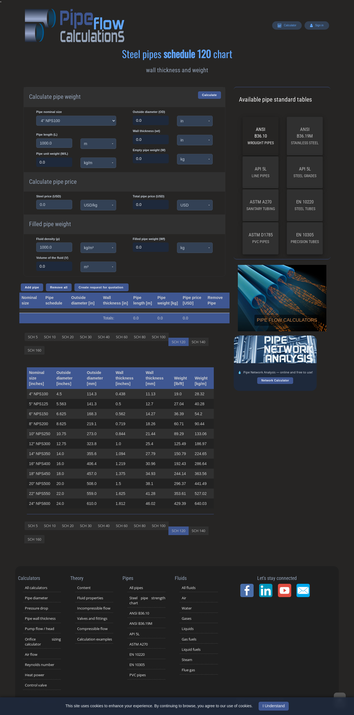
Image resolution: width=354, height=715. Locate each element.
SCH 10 (50, 336)
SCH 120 (178, 341)
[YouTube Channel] (286, 590)
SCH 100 (158, 336)
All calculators (36, 587)
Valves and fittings (92, 618)
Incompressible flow (93, 608)
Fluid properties (90, 597)
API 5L (260, 172)
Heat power (34, 674)
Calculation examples (94, 639)
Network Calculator (275, 380)
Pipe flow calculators (287, 320)
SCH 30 (86, 336)
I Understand (273, 706)
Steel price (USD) (48, 196)
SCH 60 (121, 336)
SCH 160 (34, 350)
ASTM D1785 (261, 238)
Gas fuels (189, 639)
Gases (186, 618)
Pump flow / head (39, 628)
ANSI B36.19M (305, 136)
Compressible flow (92, 628)
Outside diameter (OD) (149, 111)
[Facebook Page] (248, 590)
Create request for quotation (101, 287)
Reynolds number (39, 664)
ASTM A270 (260, 205)
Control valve (36, 685)
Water (187, 608)
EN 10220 (305, 205)
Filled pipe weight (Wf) (149, 239)
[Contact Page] (304, 590)
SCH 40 (104, 336)
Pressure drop (36, 608)
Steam (187, 659)
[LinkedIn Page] (267, 590)
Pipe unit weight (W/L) (52, 153)
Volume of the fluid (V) (52, 257)
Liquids (188, 628)
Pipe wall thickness (40, 618)
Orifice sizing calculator (43, 642)
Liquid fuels (191, 649)
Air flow (31, 654)
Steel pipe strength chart (147, 600)
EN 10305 (305, 238)
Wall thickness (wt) (146, 131)
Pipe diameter (36, 597)
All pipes (136, 587)
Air (184, 597)
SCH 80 (139, 336)
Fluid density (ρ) (48, 239)
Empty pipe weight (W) (149, 150)
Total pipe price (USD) (148, 196)
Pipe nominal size (49, 111)
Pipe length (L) (46, 134)
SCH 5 (33, 336)
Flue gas (188, 669)
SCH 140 (198, 341)
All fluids (189, 587)
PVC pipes (137, 674)
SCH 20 (68, 336)
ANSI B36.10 (261, 136)
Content (84, 587)
